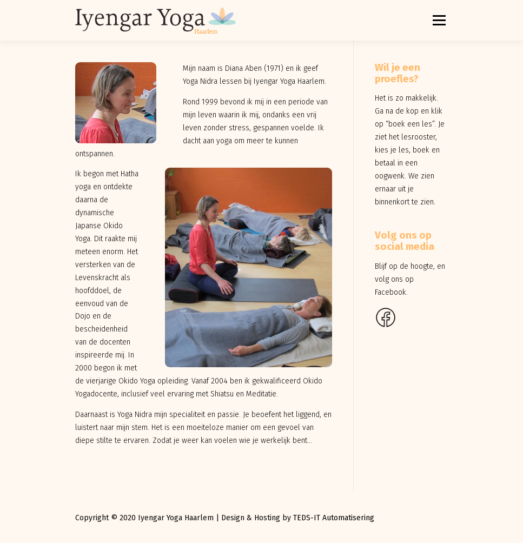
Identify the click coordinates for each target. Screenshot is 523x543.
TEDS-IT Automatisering (333, 517)
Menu (438, 20)
